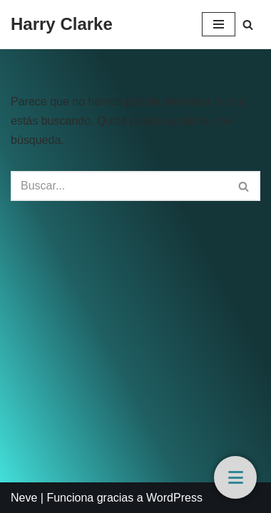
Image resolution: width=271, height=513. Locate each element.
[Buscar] (247, 24)
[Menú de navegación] (218, 24)
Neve (24, 498)
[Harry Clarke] (62, 24)
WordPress (174, 498)
